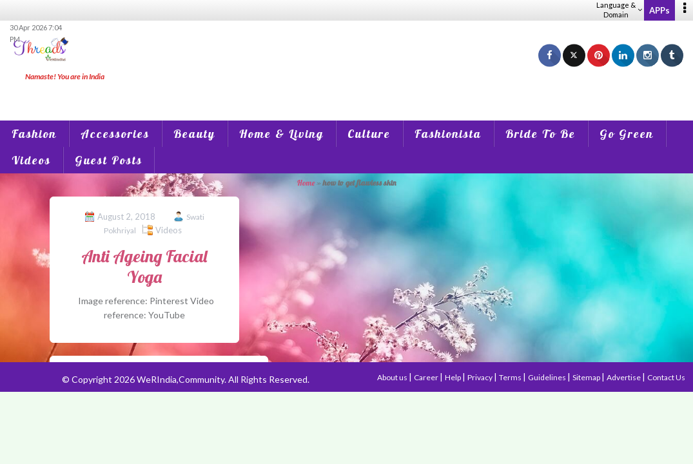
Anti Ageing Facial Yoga (144, 266)
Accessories (115, 133)
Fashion (34, 133)
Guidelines (547, 377)
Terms (511, 377)
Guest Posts (108, 160)
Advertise (624, 377)
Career (427, 377)
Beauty (194, 133)
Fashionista (448, 133)
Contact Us (666, 377)
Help (453, 377)
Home (306, 183)
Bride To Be (540, 133)
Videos (31, 160)
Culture (369, 133)
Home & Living (281, 133)
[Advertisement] (347, 90)
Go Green (627, 133)
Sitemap (586, 377)
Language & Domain (619, 10)
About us (393, 377)
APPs (659, 10)
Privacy (480, 377)
